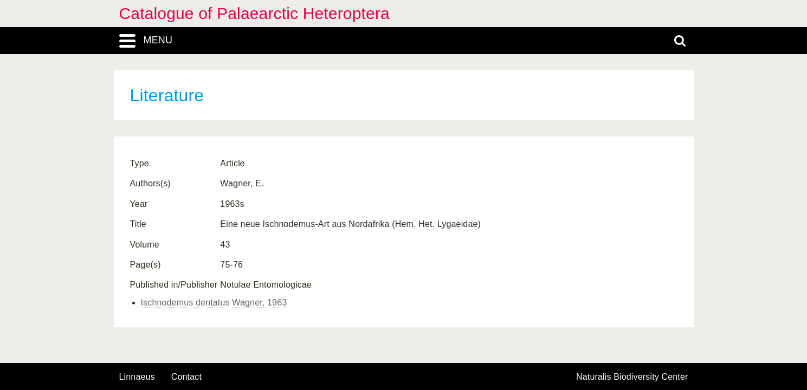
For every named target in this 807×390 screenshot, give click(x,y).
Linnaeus (137, 377)
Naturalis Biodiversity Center (632, 377)
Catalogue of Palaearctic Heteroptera (254, 13)
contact (186, 376)
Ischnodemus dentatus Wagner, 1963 (214, 302)
